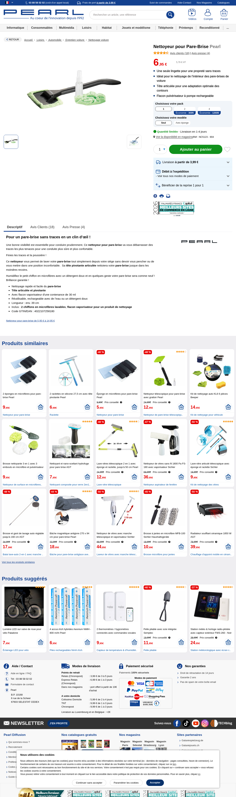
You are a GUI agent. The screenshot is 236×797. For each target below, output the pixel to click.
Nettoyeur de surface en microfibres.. (22, 484)
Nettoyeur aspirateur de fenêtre (160, 484)
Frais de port (98, 2)
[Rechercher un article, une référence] (132, 14)
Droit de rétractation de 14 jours (197, 673)
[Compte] (208, 15)
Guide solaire (15, 776)
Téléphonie (165, 27)
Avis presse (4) (74, 227)
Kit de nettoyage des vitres (204, 484)
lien (174, 764)
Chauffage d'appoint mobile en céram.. (211, 554)
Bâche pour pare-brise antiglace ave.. (70, 554)
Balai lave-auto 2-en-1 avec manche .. (23, 554)
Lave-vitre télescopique (109, 484)
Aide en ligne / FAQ (21, 673)
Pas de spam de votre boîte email (198, 682)
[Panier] (224, 15)
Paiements (134, 672)
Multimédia (66, 27)
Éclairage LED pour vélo (16, 650)
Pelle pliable (150, 650)
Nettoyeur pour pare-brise (16, 414)
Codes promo (15, 767)
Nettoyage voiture (98, 39)
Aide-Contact (184, 2)
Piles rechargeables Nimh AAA (66, 650)
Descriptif (14, 227)
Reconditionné (209, 27)
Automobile (55, 39)
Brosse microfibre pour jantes (159, 554)
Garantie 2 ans (188, 677)
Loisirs (86, 27)
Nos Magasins (204, 2)
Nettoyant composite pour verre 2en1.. (70, 484)
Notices (12, 771)
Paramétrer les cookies (126, 782)
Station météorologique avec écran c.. (210, 650)
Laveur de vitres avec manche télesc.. (117, 554)
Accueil (28, 39)
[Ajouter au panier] (195, 149)
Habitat (107, 27)
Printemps (186, 27)
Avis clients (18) (42, 227)
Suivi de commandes (161, 2)
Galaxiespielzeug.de (192, 740)
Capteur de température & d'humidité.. (117, 650)
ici (199, 774)
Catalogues (223, 2)
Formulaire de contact (22, 684)
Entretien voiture (75, 39)
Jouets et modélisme (136, 27)
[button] (173, 137)
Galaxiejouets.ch (190, 745)
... (228, 27)
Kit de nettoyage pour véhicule (206, 414)
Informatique (15, 27)
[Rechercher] (170, 14)
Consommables (42, 27)
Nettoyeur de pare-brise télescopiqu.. (163, 414)
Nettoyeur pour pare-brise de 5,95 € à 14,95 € (30, 320)
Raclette (54, 414)
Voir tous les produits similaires (18, 562)
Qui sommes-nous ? (19, 742)
